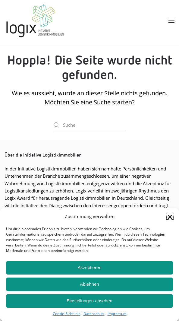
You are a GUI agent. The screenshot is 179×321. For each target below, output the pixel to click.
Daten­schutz (94, 313)
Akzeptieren (89, 267)
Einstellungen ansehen (89, 300)
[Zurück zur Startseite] (35, 21)
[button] (170, 216)
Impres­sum (117, 313)
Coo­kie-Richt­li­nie (66, 313)
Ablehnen (89, 284)
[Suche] (89, 125)
